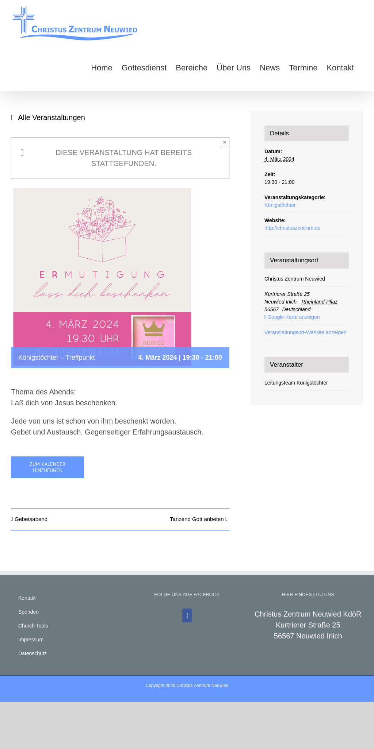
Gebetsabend (31, 519)
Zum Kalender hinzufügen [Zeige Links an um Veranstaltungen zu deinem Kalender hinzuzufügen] (47, 467)
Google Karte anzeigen (293, 317)
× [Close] (224, 142)
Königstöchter (280, 205)
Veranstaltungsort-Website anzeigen (305, 332)
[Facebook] (186, 615)
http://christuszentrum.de (292, 228)
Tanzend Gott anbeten (197, 519)
